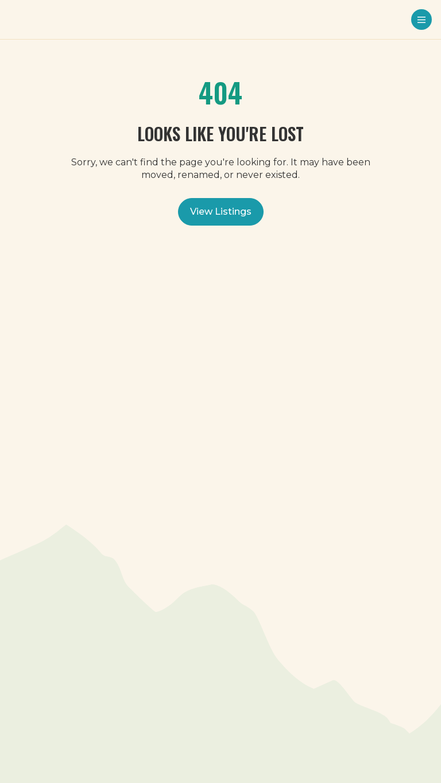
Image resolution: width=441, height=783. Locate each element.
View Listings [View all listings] (221, 211)
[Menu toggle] (421, 19)
